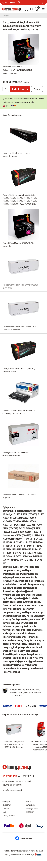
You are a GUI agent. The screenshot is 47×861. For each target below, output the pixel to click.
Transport (30, 811)
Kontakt (6, 808)
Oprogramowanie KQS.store (15, 854)
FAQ (4, 811)
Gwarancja (30, 804)
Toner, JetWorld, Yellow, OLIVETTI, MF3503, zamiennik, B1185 (19, 370)
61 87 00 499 (10, 2)
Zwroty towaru (9, 815)
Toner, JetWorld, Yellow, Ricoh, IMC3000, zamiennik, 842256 (17, 154)
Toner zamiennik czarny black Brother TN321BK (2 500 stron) (20, 286)
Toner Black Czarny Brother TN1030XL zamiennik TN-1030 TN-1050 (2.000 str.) (14, 744)
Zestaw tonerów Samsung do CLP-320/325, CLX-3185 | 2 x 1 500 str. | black (19, 412)
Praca (28, 801)
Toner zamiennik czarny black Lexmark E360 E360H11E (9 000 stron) (19, 328)
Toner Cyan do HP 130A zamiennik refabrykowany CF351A (16, 454)
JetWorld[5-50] (17, 66)
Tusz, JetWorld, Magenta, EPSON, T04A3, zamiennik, (18, 244)
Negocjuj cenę (31, 808)
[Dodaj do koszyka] (20, 89)
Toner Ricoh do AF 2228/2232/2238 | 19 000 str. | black (19, 495)
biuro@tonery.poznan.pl (12, 790)
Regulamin (7, 804)
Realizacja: (34, 854)
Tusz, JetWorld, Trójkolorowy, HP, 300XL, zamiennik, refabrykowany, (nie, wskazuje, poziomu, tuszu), (26, 692)
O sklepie (6, 801)
